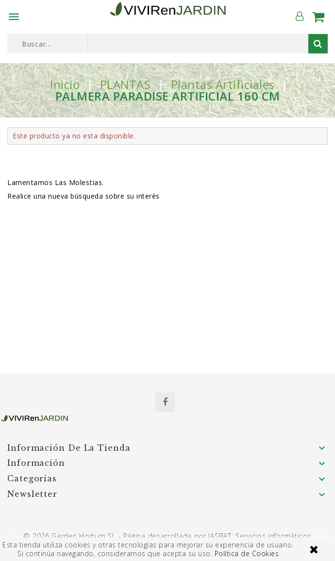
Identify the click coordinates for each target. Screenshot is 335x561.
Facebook (165, 402)
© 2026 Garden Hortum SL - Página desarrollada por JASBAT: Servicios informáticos (167, 536)
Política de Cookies (247, 553)
